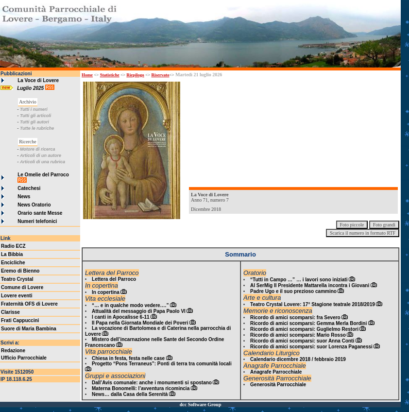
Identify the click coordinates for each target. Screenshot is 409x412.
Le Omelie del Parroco (43, 174)
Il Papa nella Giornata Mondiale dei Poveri (140, 323)
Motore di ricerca (37, 149)
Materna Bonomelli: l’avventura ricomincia (140, 388)
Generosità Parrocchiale (278, 384)
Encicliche (13, 262)
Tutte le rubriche (37, 128)
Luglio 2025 (31, 88)
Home (87, 74)
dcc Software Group (201, 404)
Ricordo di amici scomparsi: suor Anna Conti (302, 340)
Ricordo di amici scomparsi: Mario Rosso (298, 335)
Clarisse (10, 312)
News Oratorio (34, 204)
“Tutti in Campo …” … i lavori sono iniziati (298, 279)
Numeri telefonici (37, 221)
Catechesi (28, 188)
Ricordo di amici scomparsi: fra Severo (295, 317)
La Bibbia (12, 254)
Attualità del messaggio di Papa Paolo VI (139, 311)
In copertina (105, 292)
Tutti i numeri (34, 109)
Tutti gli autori (34, 122)
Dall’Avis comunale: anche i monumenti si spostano (152, 382)
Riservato (161, 74)
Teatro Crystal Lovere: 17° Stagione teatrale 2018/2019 (312, 304)
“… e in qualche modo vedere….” (130, 305)
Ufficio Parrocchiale (24, 357)
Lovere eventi (16, 295)
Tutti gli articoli (35, 115)
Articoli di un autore (40, 155)
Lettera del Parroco (114, 279)
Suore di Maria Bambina (28, 328)
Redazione (13, 350)
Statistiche (109, 74)
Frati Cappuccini (20, 320)
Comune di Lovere (22, 287)
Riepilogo (135, 74)
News (23, 196)
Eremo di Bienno (20, 271)
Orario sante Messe (39, 213)
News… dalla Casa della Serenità (130, 394)
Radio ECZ (13, 246)
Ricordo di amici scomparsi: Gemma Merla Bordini (308, 323)
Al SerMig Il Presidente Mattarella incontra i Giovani (309, 285)
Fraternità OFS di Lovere (29, 304)
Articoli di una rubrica (42, 161)
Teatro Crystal (17, 279)
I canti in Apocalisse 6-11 (121, 317)
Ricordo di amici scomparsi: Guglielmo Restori (304, 329)
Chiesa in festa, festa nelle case (128, 358)
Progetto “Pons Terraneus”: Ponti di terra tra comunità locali (162, 363)
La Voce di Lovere (38, 80)
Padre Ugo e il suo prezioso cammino (293, 291)
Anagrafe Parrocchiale (276, 372)
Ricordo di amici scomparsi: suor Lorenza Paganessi (311, 346)
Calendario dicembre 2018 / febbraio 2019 (298, 359)
